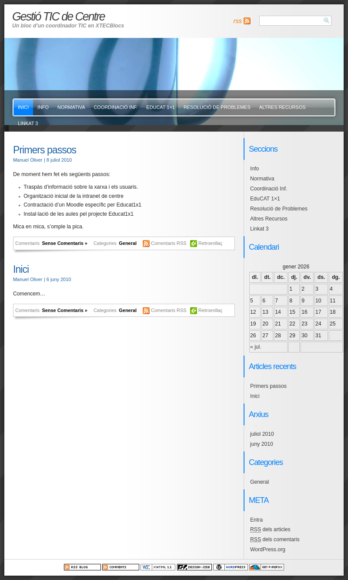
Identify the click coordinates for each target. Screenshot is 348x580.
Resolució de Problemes (217, 107)
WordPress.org (267, 549)
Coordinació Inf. (115, 107)
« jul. (255, 347)
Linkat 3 (28, 123)
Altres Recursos (282, 107)
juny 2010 (261, 444)
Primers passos (44, 150)
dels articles (270, 529)
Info (43, 107)
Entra (256, 520)
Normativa (71, 107)
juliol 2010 (262, 434)
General (128, 243)
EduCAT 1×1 (160, 107)
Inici (23, 107)
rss (238, 20)
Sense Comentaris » (64, 243)
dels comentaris (275, 539)
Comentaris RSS (169, 243)
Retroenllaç (210, 243)
